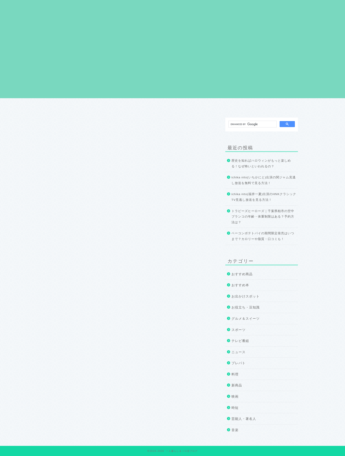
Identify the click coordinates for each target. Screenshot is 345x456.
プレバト (238, 363)
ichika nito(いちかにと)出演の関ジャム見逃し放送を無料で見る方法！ (263, 180)
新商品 (236, 385)
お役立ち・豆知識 (245, 307)
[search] (252, 124)
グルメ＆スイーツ (245, 318)
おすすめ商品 (242, 274)
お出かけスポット (245, 296)
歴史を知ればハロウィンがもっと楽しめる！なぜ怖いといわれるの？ (261, 163)
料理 (235, 374)
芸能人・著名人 (243, 419)
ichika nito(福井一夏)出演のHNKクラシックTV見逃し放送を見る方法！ (263, 196)
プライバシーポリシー (172, 106)
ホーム (72, 106)
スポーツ (238, 330)
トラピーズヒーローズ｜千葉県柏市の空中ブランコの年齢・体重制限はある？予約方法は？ (262, 216)
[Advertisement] (172, 67)
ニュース (238, 352)
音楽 (235, 430)
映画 (235, 396)
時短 (235, 408)
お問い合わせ (273, 106)
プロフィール (122, 106)
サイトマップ (222, 106)
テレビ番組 (240, 341)
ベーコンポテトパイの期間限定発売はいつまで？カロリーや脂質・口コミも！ (262, 236)
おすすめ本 (240, 285)
